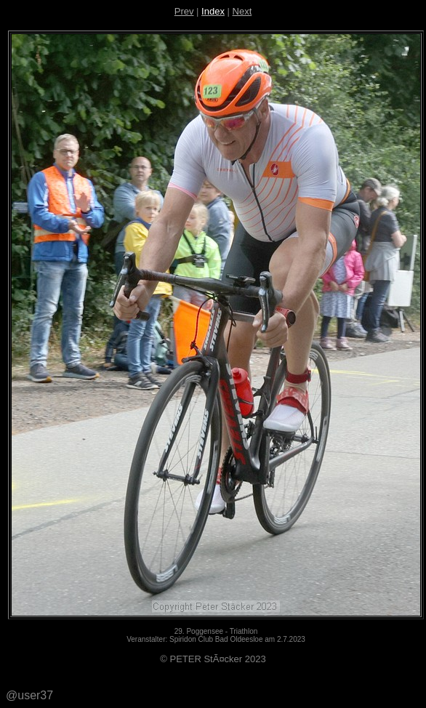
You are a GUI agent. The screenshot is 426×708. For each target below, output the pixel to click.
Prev (184, 11)
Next (242, 11)
